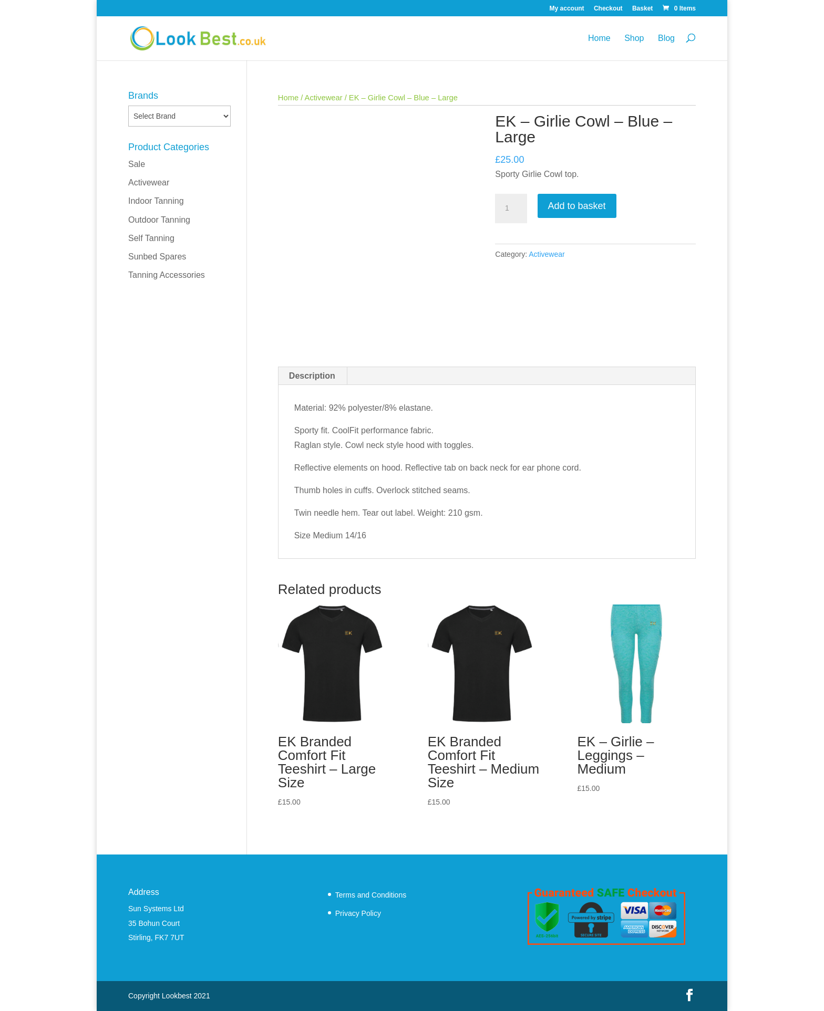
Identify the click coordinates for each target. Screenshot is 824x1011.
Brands (143, 95)
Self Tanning (151, 238)
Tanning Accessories (166, 274)
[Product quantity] (511, 208)
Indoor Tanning (156, 200)
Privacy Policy (358, 913)
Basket (642, 8)
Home (599, 38)
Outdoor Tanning (159, 219)
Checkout (608, 8)
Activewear (324, 97)
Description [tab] (312, 375)
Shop (634, 38)
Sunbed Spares (157, 256)
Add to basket (577, 206)
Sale (136, 164)
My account (567, 8)
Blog (666, 38)
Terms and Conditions (370, 895)
